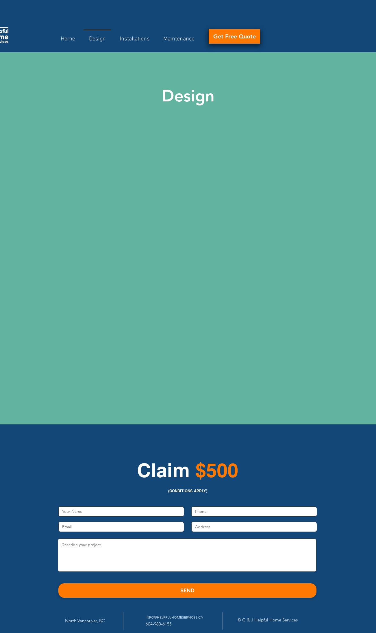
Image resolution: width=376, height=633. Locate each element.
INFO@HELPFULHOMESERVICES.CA (174, 617)
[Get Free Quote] (234, 36)
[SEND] (187, 590)
